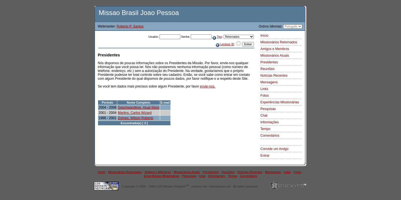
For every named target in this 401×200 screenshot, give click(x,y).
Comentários (269, 136)
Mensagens (269, 82)
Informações (269, 122)
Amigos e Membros (274, 49)
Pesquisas (268, 109)
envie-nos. (207, 86)
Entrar (265, 156)
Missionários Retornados (278, 42)
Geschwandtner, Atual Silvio (138, 107)
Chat (263, 116)
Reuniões (267, 69)
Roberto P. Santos (130, 26)
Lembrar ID (227, 44)
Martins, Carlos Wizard (134, 113)
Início (264, 36)
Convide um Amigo (274, 149)
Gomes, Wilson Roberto (135, 118)
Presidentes (269, 62)
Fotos (264, 96)
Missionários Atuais (274, 56)
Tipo (219, 36)
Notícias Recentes (273, 76)
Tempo (265, 129)
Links (264, 89)
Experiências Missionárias (279, 102)
